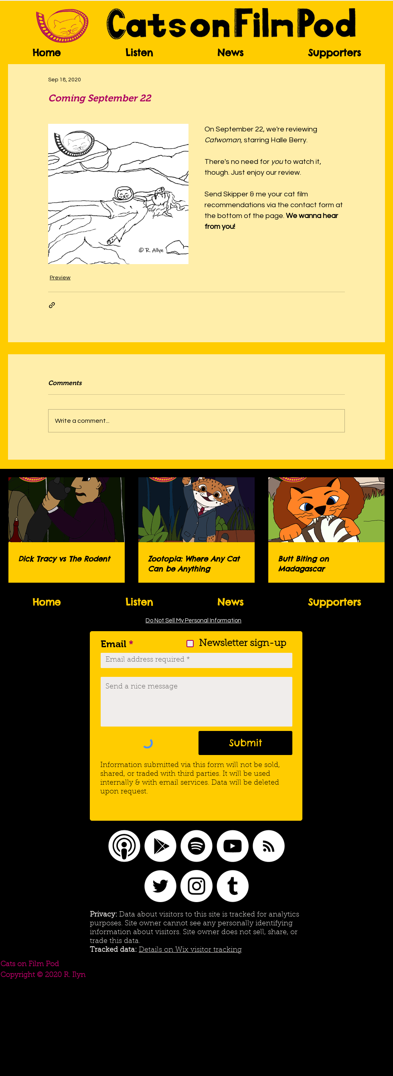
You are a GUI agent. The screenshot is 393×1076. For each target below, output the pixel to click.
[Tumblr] (233, 886)
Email (113, 644)
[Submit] (245, 743)
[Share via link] (52, 305)
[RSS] (269, 846)
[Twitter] (160, 886)
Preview (60, 278)
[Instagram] (196, 886)
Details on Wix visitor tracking (190, 950)
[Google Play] (160, 846)
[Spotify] (196, 846)
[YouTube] (233, 846)
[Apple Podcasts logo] (124, 846)
